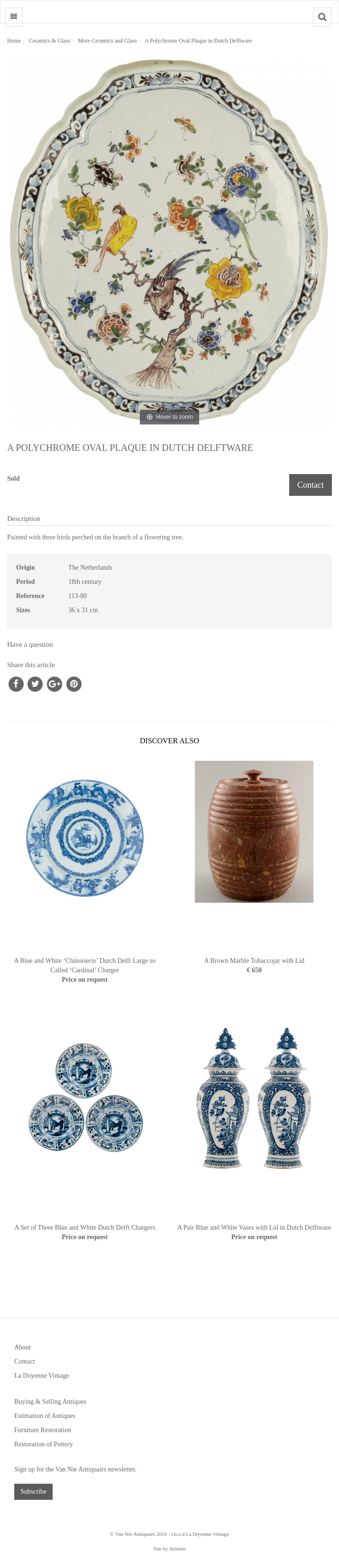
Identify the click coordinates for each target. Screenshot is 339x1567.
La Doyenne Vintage (41, 1375)
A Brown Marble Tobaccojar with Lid (254, 960)
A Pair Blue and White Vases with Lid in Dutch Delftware (254, 1227)
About (22, 1347)
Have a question (30, 644)
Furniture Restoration (42, 1430)
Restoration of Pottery (43, 1444)
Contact (310, 485)
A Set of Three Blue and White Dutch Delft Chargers (84, 1227)
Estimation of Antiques (44, 1415)
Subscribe (33, 1491)
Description (23, 518)
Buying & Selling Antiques (50, 1401)
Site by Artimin (170, 1548)
